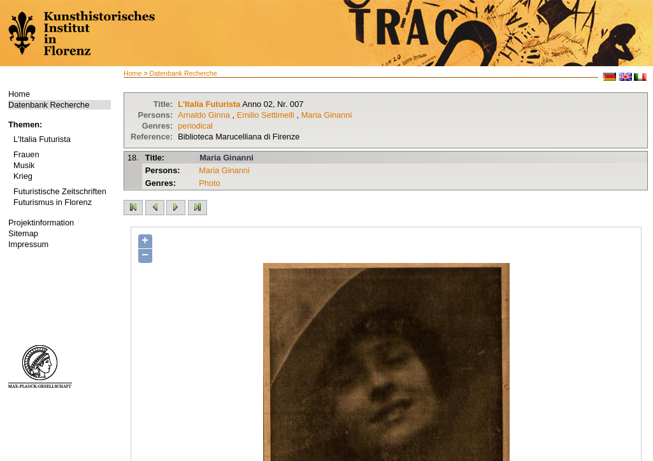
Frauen (26, 154)
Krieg (22, 176)
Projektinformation (41, 222)
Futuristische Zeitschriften (59, 191)
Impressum (28, 244)
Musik (23, 165)
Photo (209, 183)
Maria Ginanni (326, 115)
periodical (195, 126)
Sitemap (23, 233)
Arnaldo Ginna (204, 115)
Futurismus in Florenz (52, 202)
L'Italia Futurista (42, 139)
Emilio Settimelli (265, 115)
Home (19, 94)
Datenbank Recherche (48, 105)
